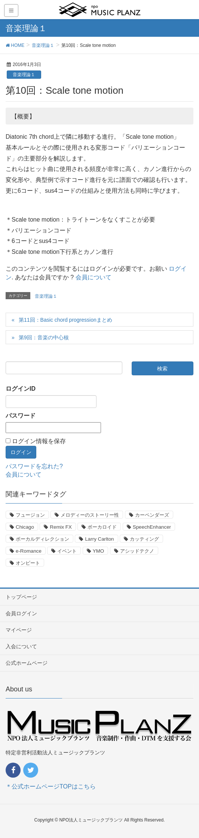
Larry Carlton (99, 539)
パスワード (21, 415)
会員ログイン (21, 613)
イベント (67, 551)
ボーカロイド (102, 527)
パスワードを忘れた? (34, 466)
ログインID (21, 388)
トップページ (21, 597)
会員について (93, 277)
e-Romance (29, 551)
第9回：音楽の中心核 (44, 337)
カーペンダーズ (152, 515)
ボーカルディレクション (42, 539)
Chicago (25, 527)
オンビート (28, 563)
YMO (98, 551)
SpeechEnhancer (152, 527)
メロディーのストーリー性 (90, 515)
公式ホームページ (27, 663)
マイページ (19, 630)
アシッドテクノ (137, 551)
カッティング (144, 539)
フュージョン (30, 515)
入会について (21, 646)
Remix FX (61, 527)
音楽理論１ (24, 74)
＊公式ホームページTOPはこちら (51, 786)
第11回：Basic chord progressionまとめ (65, 320)
